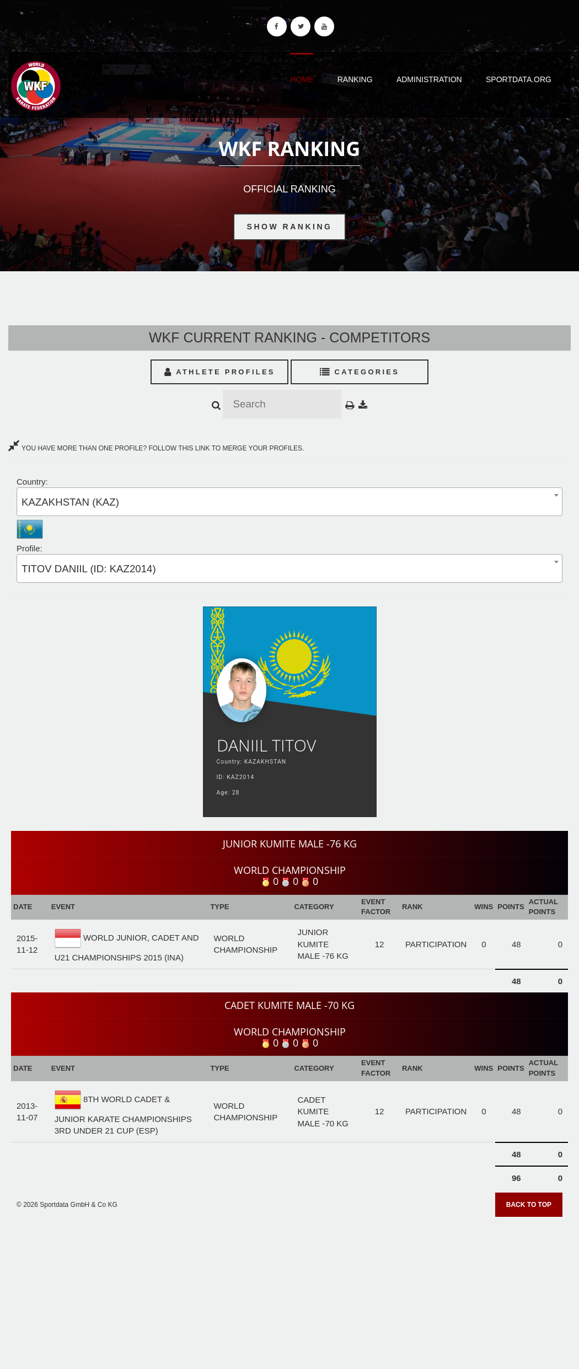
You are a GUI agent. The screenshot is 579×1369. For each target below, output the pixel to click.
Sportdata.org (518, 79)
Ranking (355, 79)
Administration (429, 79)
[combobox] (289, 501)
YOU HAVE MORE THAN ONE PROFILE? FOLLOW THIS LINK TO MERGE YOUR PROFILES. (156, 448)
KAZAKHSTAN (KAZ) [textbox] (70, 502)
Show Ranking (290, 226)
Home (301, 79)
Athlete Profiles (219, 372)
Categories (360, 372)
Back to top (528, 1205)
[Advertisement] (289, 1289)
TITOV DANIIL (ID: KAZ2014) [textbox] (89, 569)
